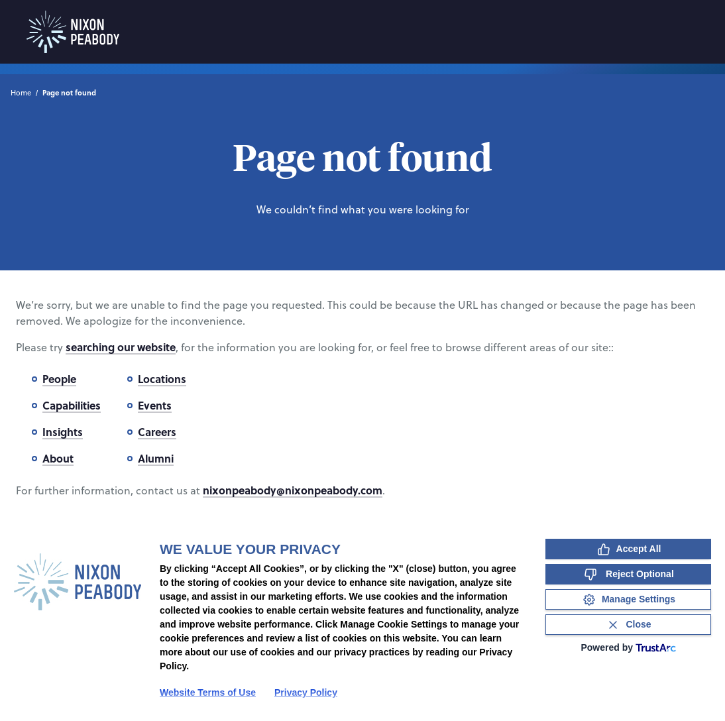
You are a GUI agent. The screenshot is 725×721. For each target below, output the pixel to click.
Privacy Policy (305, 692)
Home (21, 92)
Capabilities (71, 405)
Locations (162, 378)
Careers (157, 431)
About (58, 458)
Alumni (156, 458)
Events (155, 405)
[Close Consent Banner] (628, 624)
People (59, 378)
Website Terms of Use (208, 692)
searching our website (121, 347)
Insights (62, 431)
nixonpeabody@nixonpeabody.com (292, 490)
